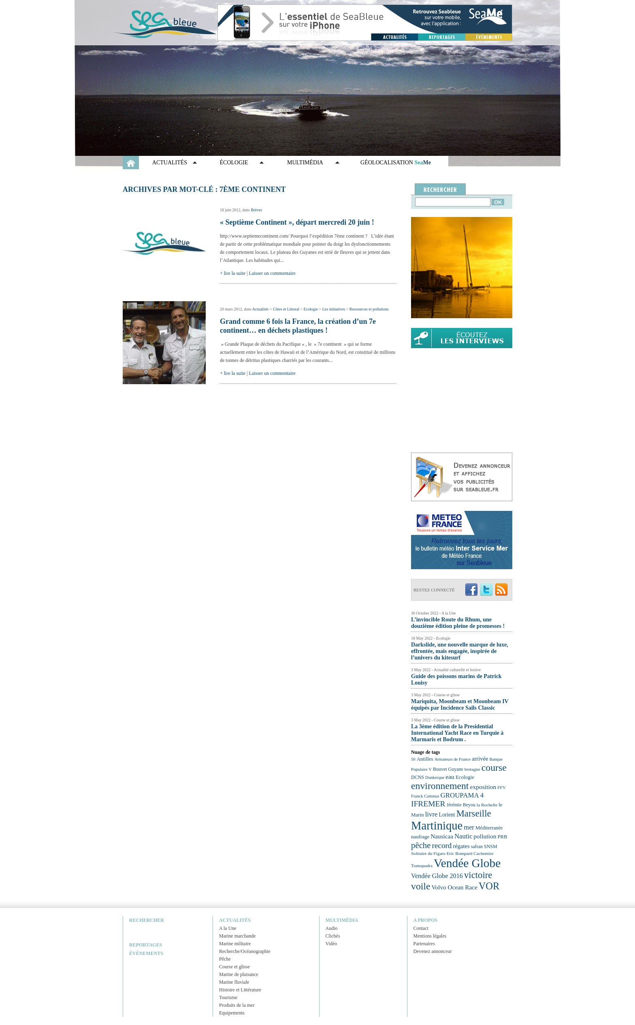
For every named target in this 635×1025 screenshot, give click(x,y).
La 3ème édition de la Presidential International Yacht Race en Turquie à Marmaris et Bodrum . (457, 732)
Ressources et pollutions (369, 309)
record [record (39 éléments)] (442, 845)
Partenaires (424, 943)
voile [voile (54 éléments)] (420, 886)
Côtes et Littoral (286, 309)
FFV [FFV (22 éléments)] (501, 787)
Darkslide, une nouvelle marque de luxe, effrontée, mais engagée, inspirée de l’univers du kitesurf (459, 651)
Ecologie (311, 309)
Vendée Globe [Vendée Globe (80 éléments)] (467, 863)
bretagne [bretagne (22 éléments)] (472, 769)
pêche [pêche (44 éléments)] (421, 845)
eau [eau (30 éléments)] (449, 776)
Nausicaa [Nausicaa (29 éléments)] (441, 836)
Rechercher (146, 920)
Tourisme (228, 997)
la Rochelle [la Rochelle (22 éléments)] (487, 804)
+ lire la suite (232, 273)
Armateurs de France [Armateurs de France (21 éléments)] (453, 759)
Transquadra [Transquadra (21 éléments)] (422, 865)
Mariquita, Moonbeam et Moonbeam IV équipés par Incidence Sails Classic (459, 704)
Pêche (225, 959)
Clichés (333, 936)
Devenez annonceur (432, 951)
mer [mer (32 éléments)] (469, 827)
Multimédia (305, 162)
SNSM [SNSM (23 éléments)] (490, 846)
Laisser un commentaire (272, 273)
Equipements (232, 1013)
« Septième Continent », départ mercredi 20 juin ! (297, 222)
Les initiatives (333, 309)
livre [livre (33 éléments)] (431, 814)
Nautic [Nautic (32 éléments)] (463, 836)
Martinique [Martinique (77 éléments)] (436, 825)
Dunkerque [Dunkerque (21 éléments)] (434, 777)
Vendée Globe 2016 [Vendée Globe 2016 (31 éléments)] (437, 876)
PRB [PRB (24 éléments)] (502, 837)
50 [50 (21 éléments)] (413, 759)
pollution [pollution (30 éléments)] (484, 836)
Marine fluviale (234, 982)
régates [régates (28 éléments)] (461, 846)
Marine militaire (235, 943)
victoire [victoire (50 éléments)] (478, 875)
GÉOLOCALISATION (395, 162)
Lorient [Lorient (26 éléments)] (447, 815)
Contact (420, 928)
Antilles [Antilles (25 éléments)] (425, 759)
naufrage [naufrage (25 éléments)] (420, 837)
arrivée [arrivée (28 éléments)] (480, 758)
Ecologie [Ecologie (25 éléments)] (465, 777)
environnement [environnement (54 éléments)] (440, 785)
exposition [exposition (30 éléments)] (483, 786)
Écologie (234, 162)
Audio (332, 928)
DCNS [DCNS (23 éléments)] (417, 777)
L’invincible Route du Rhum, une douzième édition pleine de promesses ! (458, 623)
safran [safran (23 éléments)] (477, 846)
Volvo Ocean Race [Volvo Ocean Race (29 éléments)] (454, 887)
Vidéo (331, 943)
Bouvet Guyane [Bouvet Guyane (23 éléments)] (448, 769)
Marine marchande (237, 936)
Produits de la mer (237, 1005)
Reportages (145, 945)
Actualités (169, 162)
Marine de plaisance (238, 974)
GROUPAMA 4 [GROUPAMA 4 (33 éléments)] (462, 795)
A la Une (228, 928)
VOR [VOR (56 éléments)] (489, 885)
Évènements (146, 953)
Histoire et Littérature (240, 990)
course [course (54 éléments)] (494, 767)
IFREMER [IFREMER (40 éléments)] (428, 804)
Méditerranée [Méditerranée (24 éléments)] (489, 828)
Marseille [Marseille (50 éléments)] (473, 813)
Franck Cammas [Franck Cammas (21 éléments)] (425, 796)
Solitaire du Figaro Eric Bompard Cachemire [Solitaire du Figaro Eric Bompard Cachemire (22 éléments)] (452, 853)
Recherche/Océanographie (245, 951)
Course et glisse (234, 967)
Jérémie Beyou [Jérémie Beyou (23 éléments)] (461, 805)
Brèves (256, 210)
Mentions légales (430, 936)
